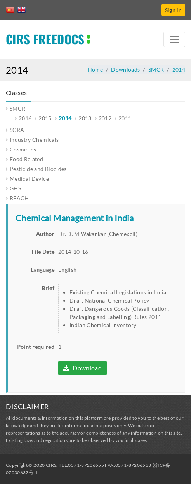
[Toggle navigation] (174, 39)
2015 (44, 118)
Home (95, 69)
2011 (124, 118)
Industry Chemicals (34, 139)
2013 (84, 118)
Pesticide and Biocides (38, 168)
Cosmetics (23, 149)
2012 (105, 118)
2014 (178, 69)
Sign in (173, 10)
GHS (15, 188)
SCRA (17, 130)
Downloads (125, 69)
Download (82, 367)
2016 (25, 118)
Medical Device (29, 178)
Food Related (26, 159)
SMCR (156, 69)
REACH (19, 198)
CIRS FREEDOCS (45, 39)
